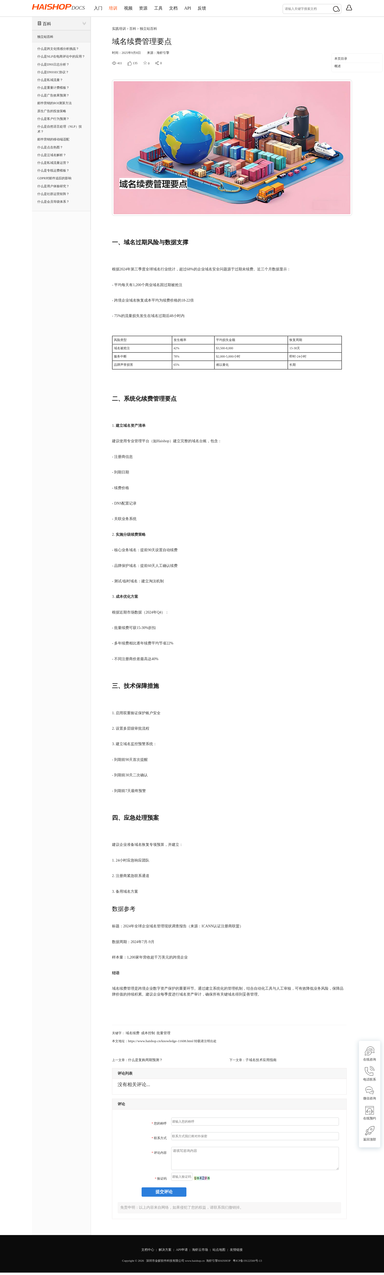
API (214, 8)
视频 (138, 8)
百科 (47, 24)
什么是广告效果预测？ (53, 95)
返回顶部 (369, 1133)
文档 (196, 8)
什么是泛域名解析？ (51, 155)
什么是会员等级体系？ (53, 202)
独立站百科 (45, 37)
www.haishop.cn (195, 1263)
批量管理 (160, 1032)
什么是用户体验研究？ (53, 186)
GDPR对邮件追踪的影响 (54, 178)
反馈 (233, 8)
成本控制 (146, 1032)
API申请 (180, 1252)
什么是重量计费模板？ (53, 88)
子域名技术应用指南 (259, 1058)
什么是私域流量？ (50, 80)
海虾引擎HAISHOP (218, 1263)
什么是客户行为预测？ (53, 118)
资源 (158, 8)
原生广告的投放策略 (51, 111)
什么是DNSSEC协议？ (53, 72)
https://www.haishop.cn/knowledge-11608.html (158, 1040)
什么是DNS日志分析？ (53, 64)
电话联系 (369, 1073)
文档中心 (142, 1252)
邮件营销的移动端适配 (53, 139)
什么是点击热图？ (50, 147)
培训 (119, 8)
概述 (337, 66)
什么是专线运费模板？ (53, 170)
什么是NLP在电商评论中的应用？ (61, 56)
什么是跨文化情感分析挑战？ (58, 49)
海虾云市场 (200, 1252)
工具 (177, 8)
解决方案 (161, 1252)
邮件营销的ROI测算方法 (54, 103)
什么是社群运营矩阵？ (53, 194)
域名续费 (132, 1032)
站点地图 (222, 1252)
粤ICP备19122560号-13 (247, 1263)
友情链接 (241, 1252)
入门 (100, 8)
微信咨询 (369, 1093)
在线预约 (369, 1113)
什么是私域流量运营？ (53, 163)
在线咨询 (369, 1053)
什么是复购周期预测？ (144, 1058)
